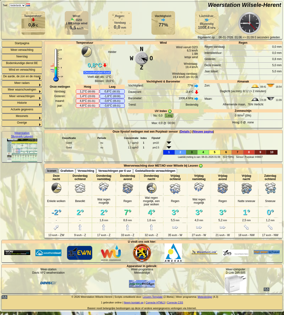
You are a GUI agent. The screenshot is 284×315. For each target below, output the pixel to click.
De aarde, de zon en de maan (22, 76)
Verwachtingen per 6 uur (114, 171)
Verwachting (85, 171)
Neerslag (22, 56)
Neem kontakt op (133, 302)
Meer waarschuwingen (22, 89)
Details (185, 131)
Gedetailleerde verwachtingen (155, 171)
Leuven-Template (153, 296)
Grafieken (66, 171)
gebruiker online (112, 302)
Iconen (51, 171)
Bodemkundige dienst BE (22, 63)
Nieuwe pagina (203, 131)
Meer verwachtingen (22, 96)
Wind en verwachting (22, 69)
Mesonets (22, 116)
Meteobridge (205, 296)
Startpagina (22, 43)
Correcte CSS (175, 302)
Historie (22, 102)
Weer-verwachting (22, 50)
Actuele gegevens (22, 109)
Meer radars (22, 83)
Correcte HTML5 (155, 302)
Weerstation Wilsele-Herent (244, 5)
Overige (22, 122)
